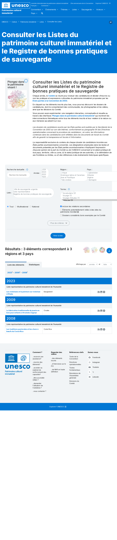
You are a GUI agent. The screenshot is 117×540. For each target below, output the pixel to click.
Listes (74, 9)
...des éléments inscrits (56, 359)
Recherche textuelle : (17, 169)
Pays (33, 13)
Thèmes (64, 9)
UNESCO (5, 22)
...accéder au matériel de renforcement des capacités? (39, 371)
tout (11, 206)
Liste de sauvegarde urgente (32, 189)
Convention (36, 9)
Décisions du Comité (74, 382)
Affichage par (81, 264)
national (35, 206)
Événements (50, 9)
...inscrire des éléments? (37, 363)
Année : (37, 173)
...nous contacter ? (39, 391)
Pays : (89, 169)
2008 (24, 272)
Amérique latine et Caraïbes (73, 175)
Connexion (44, 5)
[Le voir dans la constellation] (86, 250)
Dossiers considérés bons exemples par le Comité (82, 215)
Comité (51, 96)
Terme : (65, 189)
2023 (44, 174)
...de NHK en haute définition (58, 371)
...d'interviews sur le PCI (58, 365)
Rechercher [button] (41, 13)
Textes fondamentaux (74, 369)
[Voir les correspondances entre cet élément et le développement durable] (102, 250)
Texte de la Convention (73, 358)
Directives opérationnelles (75, 363)
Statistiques (34, 264)
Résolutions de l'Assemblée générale (75, 375)
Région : (63, 169)
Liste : (9, 193)
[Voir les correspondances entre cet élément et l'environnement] (94, 250)
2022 (44, 177)
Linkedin (93, 377)
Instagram (94, 362)
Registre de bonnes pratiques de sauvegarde (32, 194)
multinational (22, 206)
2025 (44, 169)
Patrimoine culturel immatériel (11, 11)
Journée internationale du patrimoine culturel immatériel (49, 3)
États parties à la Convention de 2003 (50, 101)
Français (34, 5)
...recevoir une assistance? (38, 358)
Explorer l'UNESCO (103, 3)
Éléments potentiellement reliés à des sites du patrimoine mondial (80, 211)
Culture (14, 22)
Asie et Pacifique (73, 177)
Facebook (94, 357)
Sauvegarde (86, 9)
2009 (17, 272)
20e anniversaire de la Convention (81, 3)
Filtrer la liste (58, 236)
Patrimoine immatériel (28, 22)
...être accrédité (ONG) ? (38, 379)
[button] (111, 23)
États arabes (73, 180)
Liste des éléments (15, 265)
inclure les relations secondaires (75, 206)
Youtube (93, 367)
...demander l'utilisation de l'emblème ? (38, 385)
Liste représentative (32, 192)
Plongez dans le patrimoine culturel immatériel (73, 116)
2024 (44, 172)
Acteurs (99, 9)
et (99, 264)
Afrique (73, 173)
